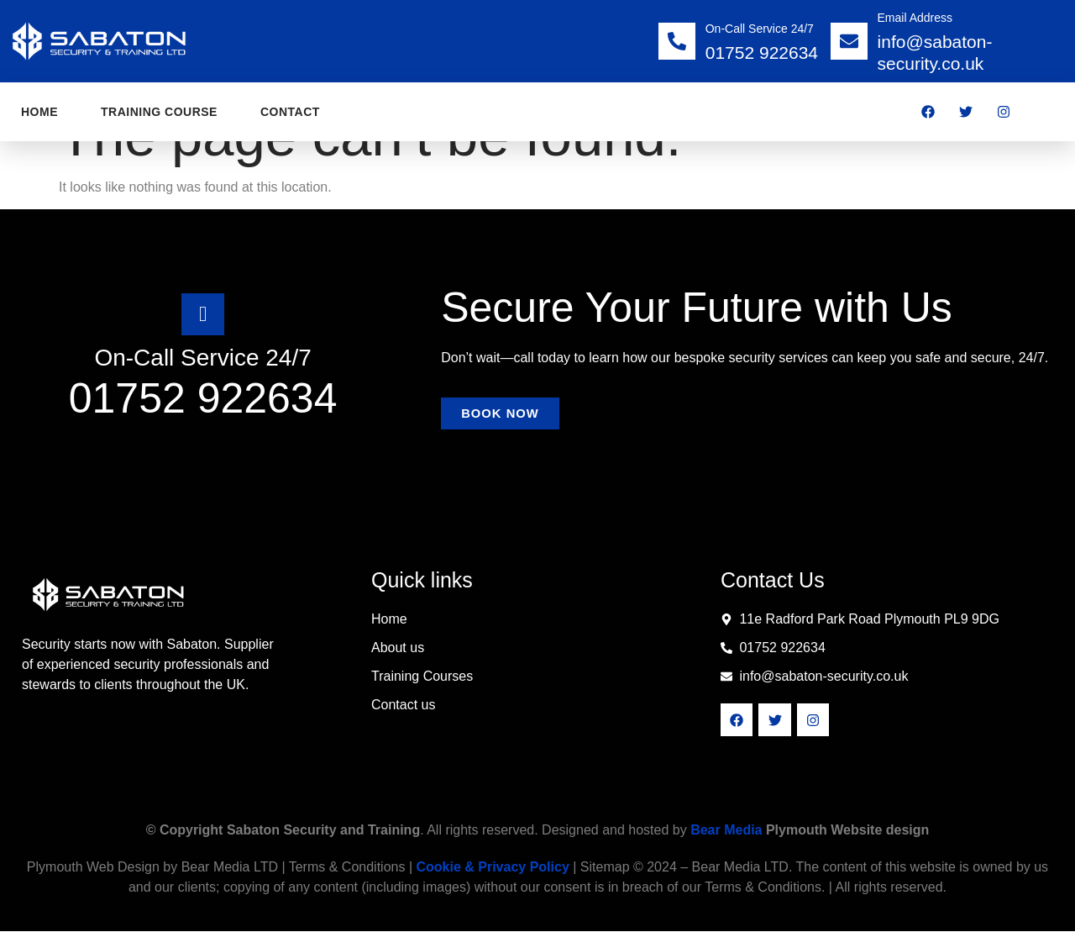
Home (39, 111)
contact (290, 111)
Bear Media (726, 831)
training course (159, 111)
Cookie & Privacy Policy (492, 868)
